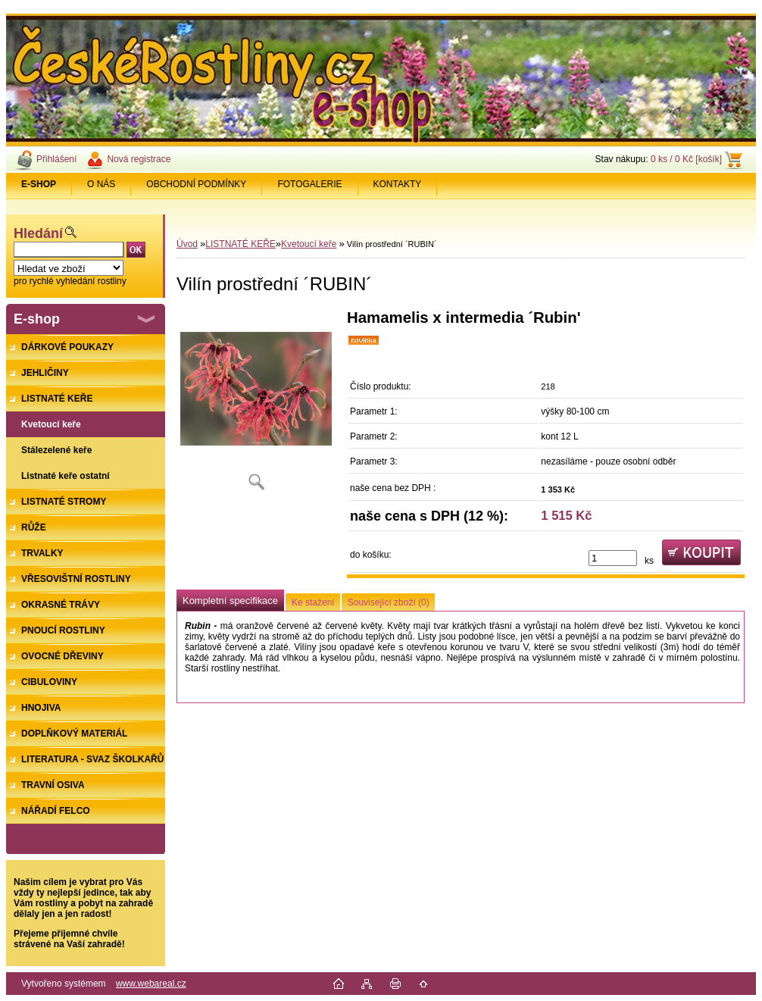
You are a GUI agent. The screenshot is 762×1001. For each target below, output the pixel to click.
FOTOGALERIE (309, 184)
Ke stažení (313, 602)
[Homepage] (39, 184)
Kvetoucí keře (308, 244)
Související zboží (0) (388, 602)
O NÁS (101, 184)
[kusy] (613, 558)
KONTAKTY (397, 184)
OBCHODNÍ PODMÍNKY (196, 184)
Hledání (38, 233)
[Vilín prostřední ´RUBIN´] (256, 405)
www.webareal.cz (151, 983)
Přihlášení (56, 159)
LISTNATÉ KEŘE (240, 244)
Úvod (187, 244)
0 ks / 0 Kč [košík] (686, 159)
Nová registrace (138, 159)
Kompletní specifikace (230, 600)
